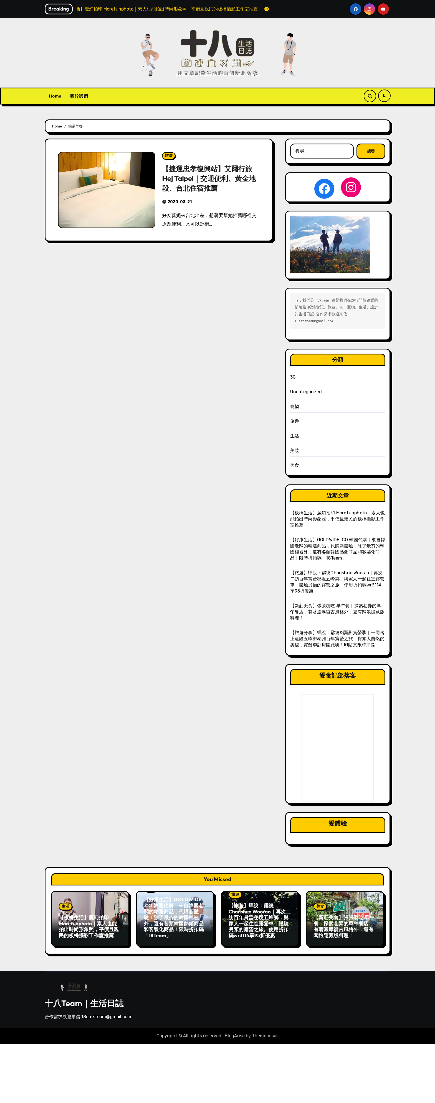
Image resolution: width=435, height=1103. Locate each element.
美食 (294, 465)
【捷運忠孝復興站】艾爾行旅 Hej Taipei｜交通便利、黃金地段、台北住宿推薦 (210, 178)
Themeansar (265, 1033)
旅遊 (169, 155)
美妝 (294, 450)
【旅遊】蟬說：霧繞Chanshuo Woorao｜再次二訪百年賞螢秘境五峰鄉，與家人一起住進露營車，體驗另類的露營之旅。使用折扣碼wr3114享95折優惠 (260, 920)
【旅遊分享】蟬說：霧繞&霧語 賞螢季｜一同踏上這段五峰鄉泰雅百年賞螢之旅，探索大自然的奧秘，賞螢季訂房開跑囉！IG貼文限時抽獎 (337, 638)
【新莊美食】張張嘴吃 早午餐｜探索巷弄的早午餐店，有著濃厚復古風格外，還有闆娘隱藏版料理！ (337, 612)
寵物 (294, 406)
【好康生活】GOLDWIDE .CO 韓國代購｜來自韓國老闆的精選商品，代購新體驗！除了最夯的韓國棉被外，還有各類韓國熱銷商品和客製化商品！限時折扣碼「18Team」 (174, 917)
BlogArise (235, 1033)
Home (55, 96)
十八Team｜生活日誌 (84, 1001)
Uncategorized (306, 391)
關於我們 (79, 96)
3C (293, 377)
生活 (294, 435)
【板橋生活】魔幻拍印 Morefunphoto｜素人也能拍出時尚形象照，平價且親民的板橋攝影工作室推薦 (337, 519)
